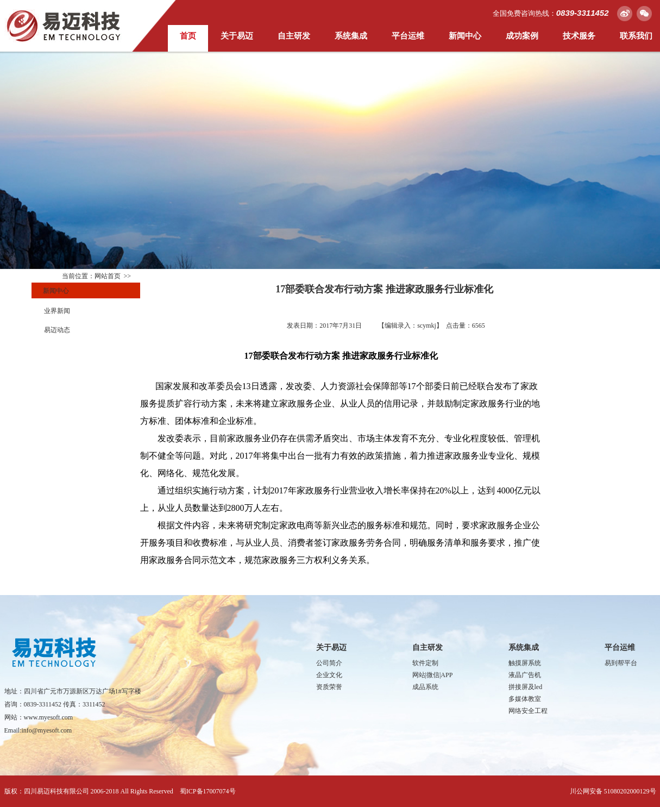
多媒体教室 (524, 699)
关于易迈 (237, 36)
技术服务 (579, 36)
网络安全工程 (528, 711)
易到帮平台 (621, 663)
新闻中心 (465, 36)
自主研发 (294, 36)
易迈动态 (57, 330)
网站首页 (108, 276)
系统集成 (351, 36)
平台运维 (408, 36)
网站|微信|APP (432, 675)
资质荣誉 (329, 687)
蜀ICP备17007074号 (208, 791)
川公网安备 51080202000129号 (613, 791)
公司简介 (329, 663)
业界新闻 (57, 311)
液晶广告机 (524, 675)
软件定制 (425, 663)
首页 (188, 36)
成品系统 (425, 687)
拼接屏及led (525, 687)
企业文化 (329, 675)
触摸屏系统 (524, 663)
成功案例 (522, 36)
